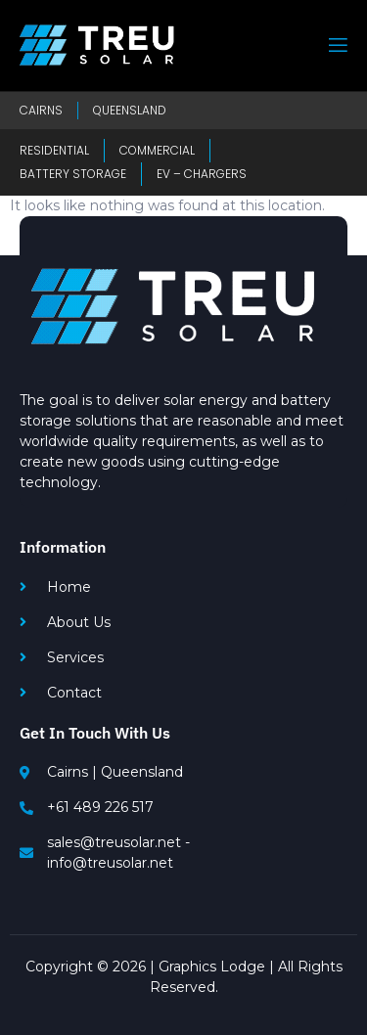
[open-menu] (336, 45)
